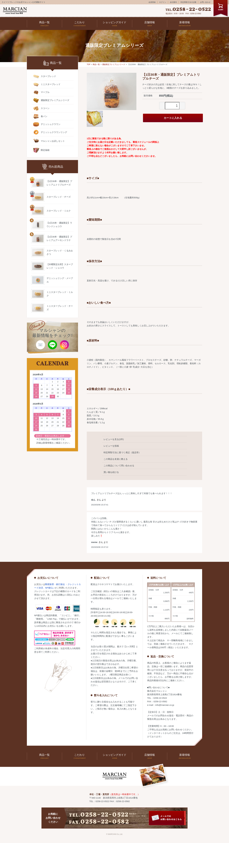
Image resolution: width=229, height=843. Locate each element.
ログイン (162, 2)
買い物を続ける (111, 472)
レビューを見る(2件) (114, 439)
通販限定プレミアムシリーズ (113, 64)
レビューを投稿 (111, 446)
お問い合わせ (205, 2)
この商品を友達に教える (116, 459)
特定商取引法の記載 (188, 2)
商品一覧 (96, 64)
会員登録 (152, 2)
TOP (88, 64)
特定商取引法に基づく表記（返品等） (122, 452)
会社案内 (173, 2)
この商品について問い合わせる (119, 465)
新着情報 (47, 443)
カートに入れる (173, 117)
